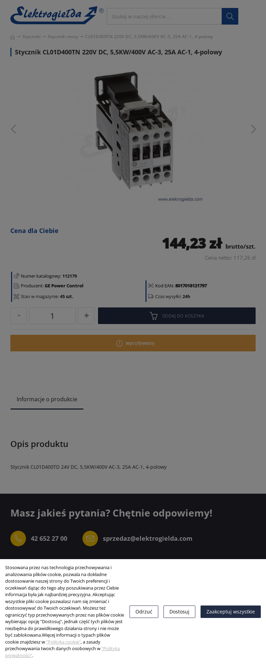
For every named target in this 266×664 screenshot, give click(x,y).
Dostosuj (179, 611)
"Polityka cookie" (63, 642)
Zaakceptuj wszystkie (230, 611)
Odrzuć (143, 611)
